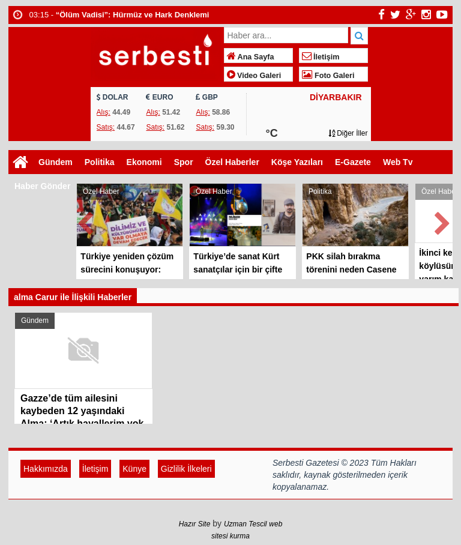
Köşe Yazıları (297, 162)
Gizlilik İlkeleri (186, 469)
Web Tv (398, 162)
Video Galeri (254, 75)
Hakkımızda (45, 469)
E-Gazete (353, 162)
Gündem (55, 162)
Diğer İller (348, 133)
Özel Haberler (232, 162)
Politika (100, 162)
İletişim (321, 57)
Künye (134, 469)
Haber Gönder (42, 186)
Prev (85, 221)
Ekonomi (144, 162)
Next (443, 221)
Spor (183, 162)
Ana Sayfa (250, 57)
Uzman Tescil (245, 524)
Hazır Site (195, 524)
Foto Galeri (328, 75)
